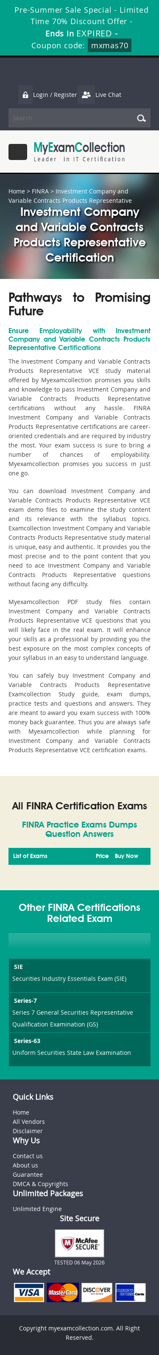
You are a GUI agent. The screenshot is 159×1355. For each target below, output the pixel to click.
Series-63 (26, 1041)
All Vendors (29, 1122)
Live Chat (99, 94)
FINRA (40, 191)
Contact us (28, 1156)
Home (16, 191)
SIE (17, 967)
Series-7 (24, 1000)
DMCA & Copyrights (40, 1184)
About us (25, 1165)
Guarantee (28, 1174)
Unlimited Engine (37, 1209)
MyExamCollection (79, 151)
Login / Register (47, 94)
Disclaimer (28, 1131)
